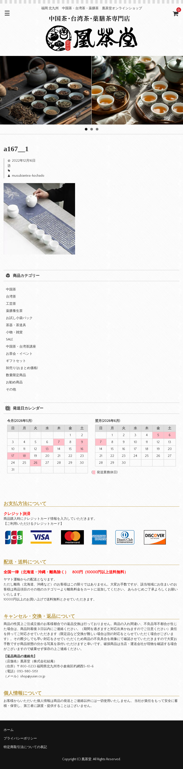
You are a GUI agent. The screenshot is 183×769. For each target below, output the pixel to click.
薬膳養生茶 (14, 311)
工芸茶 (11, 304)
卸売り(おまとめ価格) (22, 368)
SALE (9, 339)
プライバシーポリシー (20, 738)
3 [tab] (97, 129)
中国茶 (11, 289)
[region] (91, 90)
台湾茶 (11, 297)
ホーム (9, 730)
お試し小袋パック (19, 318)
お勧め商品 (14, 382)
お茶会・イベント (19, 354)
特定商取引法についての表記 (25, 747)
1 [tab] (86, 129)
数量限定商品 (16, 375)
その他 (11, 389)
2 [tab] (91, 129)
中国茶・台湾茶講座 (21, 347)
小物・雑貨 (14, 332)
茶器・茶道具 (16, 325)
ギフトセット (16, 361)
